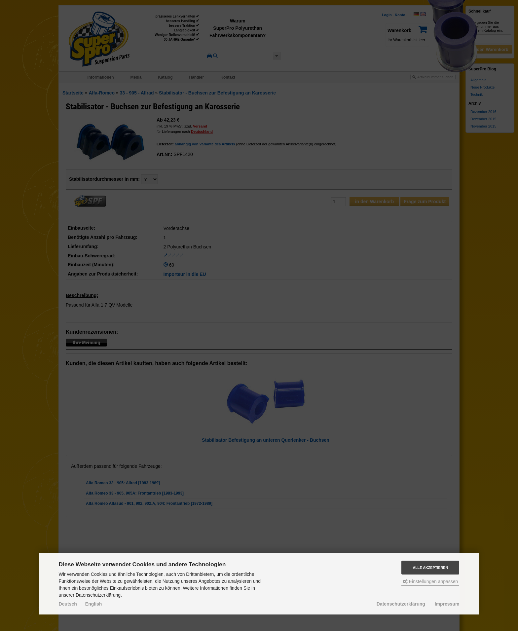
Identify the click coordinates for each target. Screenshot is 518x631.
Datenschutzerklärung (401, 604)
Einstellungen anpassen (430, 581)
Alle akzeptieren (430, 568)
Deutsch (68, 604)
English (93, 604)
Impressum (447, 604)
